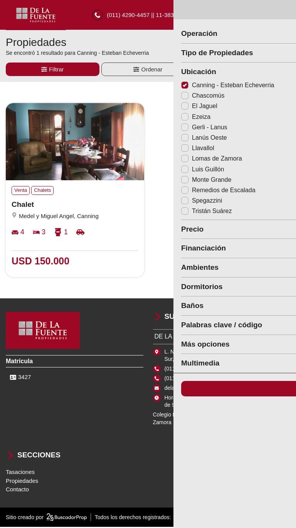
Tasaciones (20, 473)
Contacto (17, 490)
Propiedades (22, 482)
